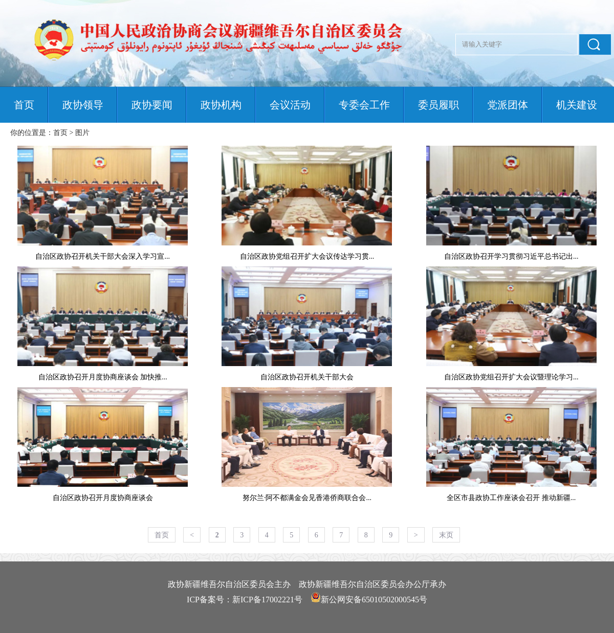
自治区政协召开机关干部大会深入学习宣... (102, 256)
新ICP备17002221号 (267, 599)
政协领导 (82, 104)
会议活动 (290, 104)
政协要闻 (151, 104)
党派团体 (507, 104)
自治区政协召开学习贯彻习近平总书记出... (511, 256)
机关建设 (576, 104)
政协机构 (221, 104)
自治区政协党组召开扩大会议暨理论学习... (511, 377)
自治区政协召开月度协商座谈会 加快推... (102, 377)
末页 (446, 535)
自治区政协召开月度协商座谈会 (103, 498)
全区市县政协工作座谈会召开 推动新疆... (511, 498)
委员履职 (438, 104)
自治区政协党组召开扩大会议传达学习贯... (307, 256)
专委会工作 (364, 104)
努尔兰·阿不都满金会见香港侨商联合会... (307, 498)
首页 (24, 104)
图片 (82, 133)
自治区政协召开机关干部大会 (307, 377)
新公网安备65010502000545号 (374, 599)
